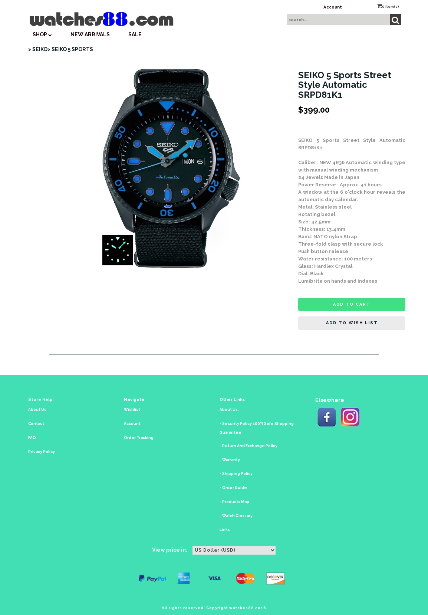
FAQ (32, 438)
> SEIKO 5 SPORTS (70, 49)
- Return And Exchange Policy (248, 446)
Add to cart (352, 304)
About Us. (229, 410)
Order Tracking (139, 438)
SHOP (42, 34)
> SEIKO (37, 49)
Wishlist (132, 410)
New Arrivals (90, 34)
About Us (37, 410)
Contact (36, 424)
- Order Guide (233, 488)
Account (332, 7)
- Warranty (230, 460)
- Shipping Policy (236, 474)
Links (225, 530)
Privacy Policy (41, 452)
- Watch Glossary (236, 516)
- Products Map (234, 502)
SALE (135, 34)
